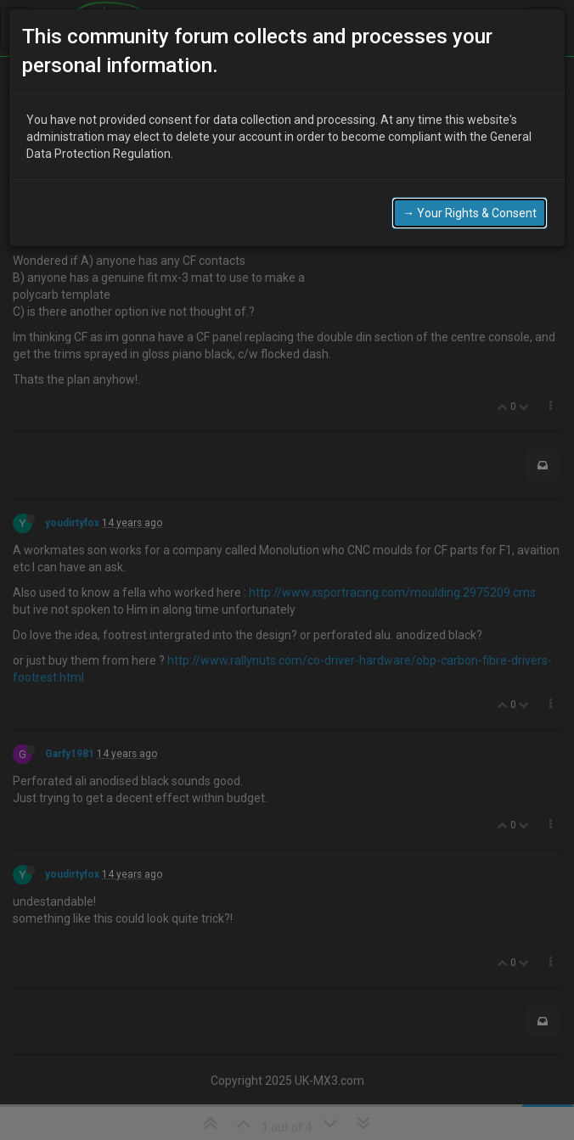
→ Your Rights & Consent (469, 213)
